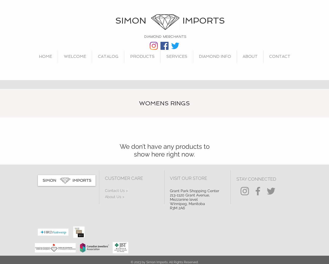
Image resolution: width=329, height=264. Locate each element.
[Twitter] (175, 46)
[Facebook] (164, 46)
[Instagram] (154, 46)
